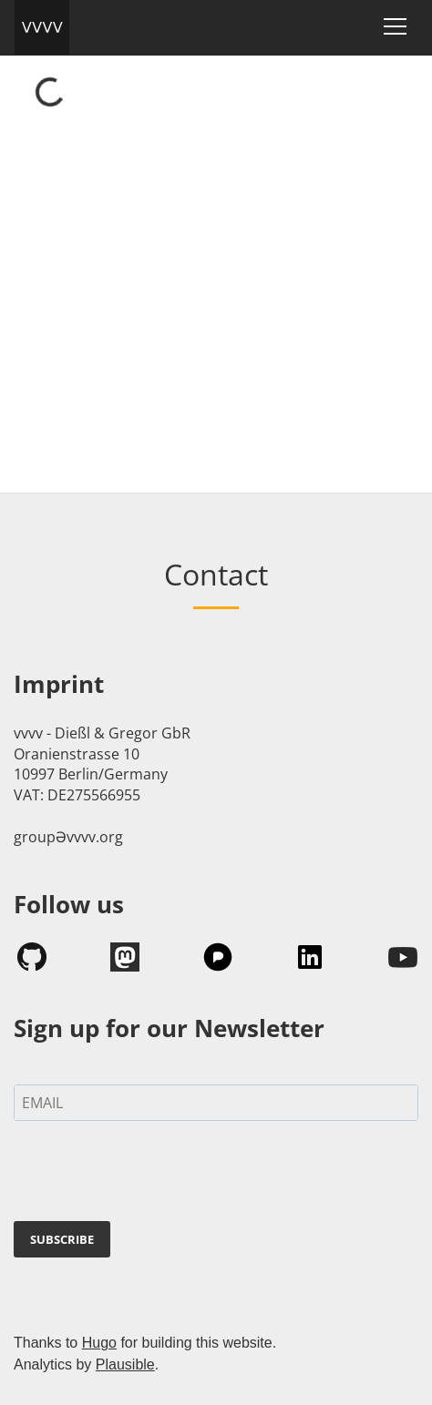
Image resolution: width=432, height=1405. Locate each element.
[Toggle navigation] (395, 26)
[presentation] (152, 1174)
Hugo (99, 1342)
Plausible (125, 1364)
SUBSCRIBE (62, 1239)
